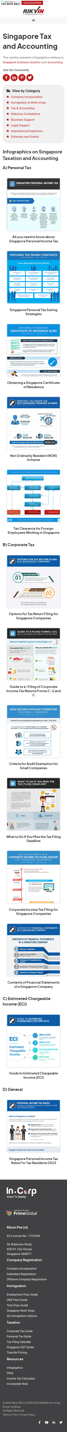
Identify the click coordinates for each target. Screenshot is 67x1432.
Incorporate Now (17, 1384)
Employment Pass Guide (22, 1294)
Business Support (23, 119)
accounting (54, 62)
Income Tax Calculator (21, 1378)
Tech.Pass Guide (17, 1305)
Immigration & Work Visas (28, 102)
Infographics (15, 1367)
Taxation (13, 1322)
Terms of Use (10, 1414)
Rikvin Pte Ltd (33, 10)
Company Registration (24, 1260)
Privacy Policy (27, 1414)
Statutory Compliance (25, 114)
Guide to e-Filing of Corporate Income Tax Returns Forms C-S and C (33, 691)
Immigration (16, 1286)
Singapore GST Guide (20, 1347)
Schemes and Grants (25, 136)
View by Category (23, 91)
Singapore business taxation (22, 62)
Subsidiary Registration (21, 1274)
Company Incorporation (27, 97)
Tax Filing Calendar (19, 1342)
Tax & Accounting (22, 108)
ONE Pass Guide (17, 1300)
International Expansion (27, 131)
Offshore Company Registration (27, 1279)
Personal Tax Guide (19, 1336)
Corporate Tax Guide (20, 1331)
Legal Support (20, 125)
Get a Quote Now (32, 3)
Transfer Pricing (17, 1352)
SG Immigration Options (22, 1316)
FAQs (10, 1373)
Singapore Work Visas (21, 1310)
